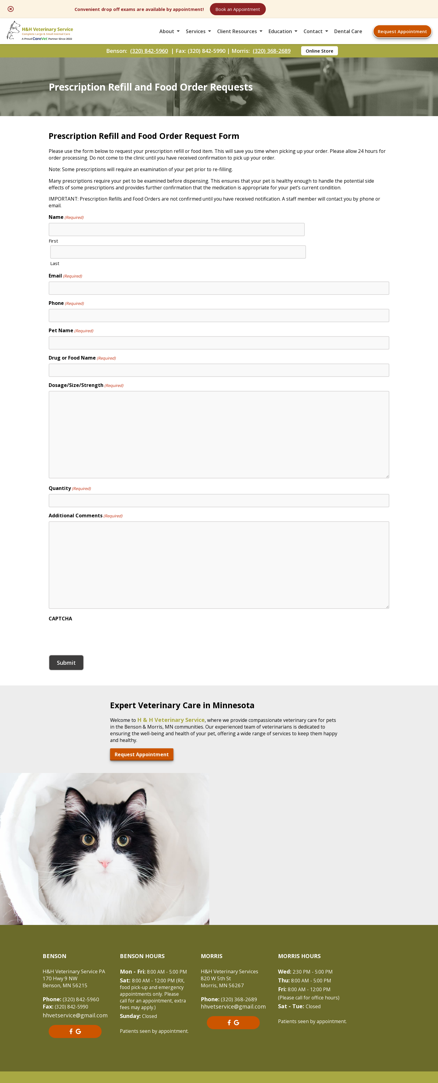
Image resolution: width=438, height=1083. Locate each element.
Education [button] (280, 37)
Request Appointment (402, 38)
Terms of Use (255, 1032)
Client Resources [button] (237, 37)
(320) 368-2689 (271, 62)
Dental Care (348, 37)
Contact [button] (313, 37)
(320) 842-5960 (149, 62)
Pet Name (71, 355)
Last (226, 289)
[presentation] (95, 661)
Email (65, 300)
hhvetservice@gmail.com (75, 953)
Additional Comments (85, 540)
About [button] (166, 37)
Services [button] (196, 37)
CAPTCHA (60, 643)
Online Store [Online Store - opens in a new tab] (319, 63)
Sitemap (218, 1032)
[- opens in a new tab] (73, 970)
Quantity (70, 513)
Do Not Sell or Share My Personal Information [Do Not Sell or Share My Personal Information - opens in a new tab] (219, 1046)
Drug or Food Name (82, 382)
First (53, 289)
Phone (66, 328)
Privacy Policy (299, 1032)
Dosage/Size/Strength (86, 410)
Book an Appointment (305, 9)
